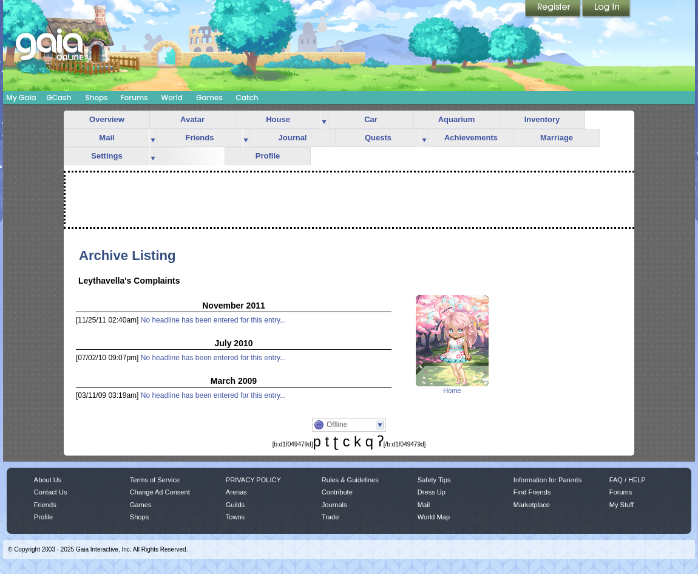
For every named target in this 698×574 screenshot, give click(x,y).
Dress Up (432, 492)
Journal (293, 137)
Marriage (556, 137)
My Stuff (621, 504)
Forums (133, 97)
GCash (59, 97)
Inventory (542, 119)
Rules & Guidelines (350, 479)
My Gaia (21, 97)
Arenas (236, 492)
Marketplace (531, 504)
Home (452, 390)
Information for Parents (547, 479)
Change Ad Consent (160, 492)
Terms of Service (155, 479)
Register (553, 9)
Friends (200, 137)
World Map (434, 517)
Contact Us (50, 492)
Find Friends (532, 492)
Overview (106, 119)
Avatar (192, 119)
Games (209, 97)
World (172, 97)
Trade (330, 517)
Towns (235, 517)
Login (606, 9)
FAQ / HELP (627, 479)
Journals (334, 504)
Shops (96, 97)
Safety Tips (434, 479)
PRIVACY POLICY (253, 479)
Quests (378, 137)
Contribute (337, 492)
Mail (106, 137)
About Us (47, 479)
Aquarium (456, 119)
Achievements (471, 137)
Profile (268, 155)
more (324, 120)
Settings (106, 155)
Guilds (235, 504)
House (278, 119)
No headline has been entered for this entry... (213, 320)
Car (371, 119)
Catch (247, 97)
